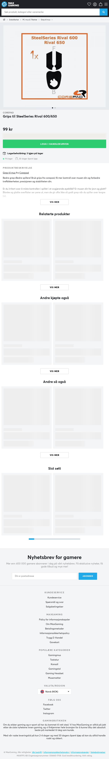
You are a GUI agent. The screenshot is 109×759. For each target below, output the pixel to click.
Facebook (48, 705)
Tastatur (54, 660)
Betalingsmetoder (54, 629)
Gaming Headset (54, 673)
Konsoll (54, 664)
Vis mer (54, 287)
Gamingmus (54, 655)
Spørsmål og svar (55, 602)
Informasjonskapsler (80, 752)
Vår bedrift (37, 752)
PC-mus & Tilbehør (30, 20)
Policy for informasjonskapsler (54, 619)
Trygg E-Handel (54, 638)
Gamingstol (55, 669)
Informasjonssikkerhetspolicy (54, 633)
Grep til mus (45, 20)
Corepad (8, 113)
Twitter (46, 709)
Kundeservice (54, 597)
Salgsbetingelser (54, 607)
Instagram (48, 713)
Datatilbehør (14, 20)
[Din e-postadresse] (44, 576)
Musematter (54, 678)
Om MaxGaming (54, 624)
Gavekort (54, 642)
